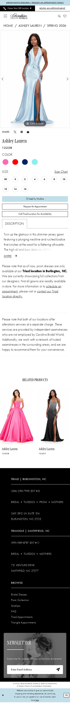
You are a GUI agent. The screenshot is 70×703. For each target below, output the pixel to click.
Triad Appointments (22, 617)
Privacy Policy (24, 686)
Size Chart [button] (61, 172)
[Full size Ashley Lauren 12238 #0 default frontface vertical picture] (35, 79)
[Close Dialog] (3, 696)
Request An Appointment (35, 206)
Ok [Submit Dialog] (66, 695)
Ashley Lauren (30, 26)
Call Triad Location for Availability (35, 214)
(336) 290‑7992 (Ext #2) (25, 491)
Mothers (57, 502)
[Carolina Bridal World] (18, 16)
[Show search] (59, 16)
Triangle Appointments (23, 623)
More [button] (8, 256)
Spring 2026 (56, 26)
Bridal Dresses (19, 595)
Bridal (15, 502)
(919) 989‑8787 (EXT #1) (25, 543)
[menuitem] (17, 8)
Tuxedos (29, 502)
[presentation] (16, 416)
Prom (43, 502)
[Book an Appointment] (52, 8)
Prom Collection (20, 600)
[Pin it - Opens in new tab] (21, 131)
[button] (5, 16)
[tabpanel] (35, 79)
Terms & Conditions (49, 684)
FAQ (13, 611)
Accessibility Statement (41, 686)
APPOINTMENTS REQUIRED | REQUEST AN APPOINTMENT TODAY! (35, 3)
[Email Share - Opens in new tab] (28, 131)
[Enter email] (35, 670)
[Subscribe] (58, 670)
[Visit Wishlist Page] (65, 16)
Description (14, 224)
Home (8, 26)
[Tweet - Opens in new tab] (15, 131)
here (37, 700)
